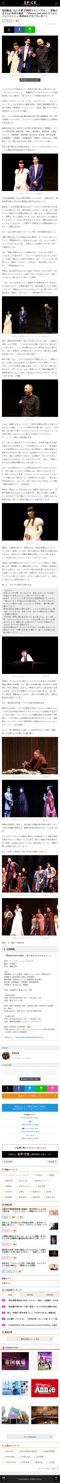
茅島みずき (49, 1197)
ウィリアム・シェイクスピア (16, 1175)
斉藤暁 (50, 1175)
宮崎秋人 (8, 1186)
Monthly (50, 1295)
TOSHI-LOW (9, 1462)
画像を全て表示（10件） (30, 80)
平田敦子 (38, 1175)
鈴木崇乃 (8, 1192)
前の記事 (8, 1161)
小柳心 (20, 1192)
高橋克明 (35, 1197)
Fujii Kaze (8, 1451)
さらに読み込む (38, 1437)
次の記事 (52, 1161)
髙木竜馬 (24, 1462)
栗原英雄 (21, 1197)
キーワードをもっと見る (48, 1469)
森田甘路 (40, 1186)
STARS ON (24, 1457)
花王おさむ (22, 1181)
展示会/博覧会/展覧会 (27, 1451)
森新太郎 (8, 1181)
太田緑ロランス (39, 1181)
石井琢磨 (38, 1457)
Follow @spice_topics (30, 1118)
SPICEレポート (24, 1186)
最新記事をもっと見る (36, 1339)
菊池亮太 (38, 1462)
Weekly (30, 1295)
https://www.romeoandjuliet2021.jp (29, 1037)
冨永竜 (47, 1192)
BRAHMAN (9, 1457)
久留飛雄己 (34, 1192)
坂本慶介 (8, 1197)
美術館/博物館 (48, 1451)
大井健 (50, 1462)
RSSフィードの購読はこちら (37, 1096)
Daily (10, 1295)
